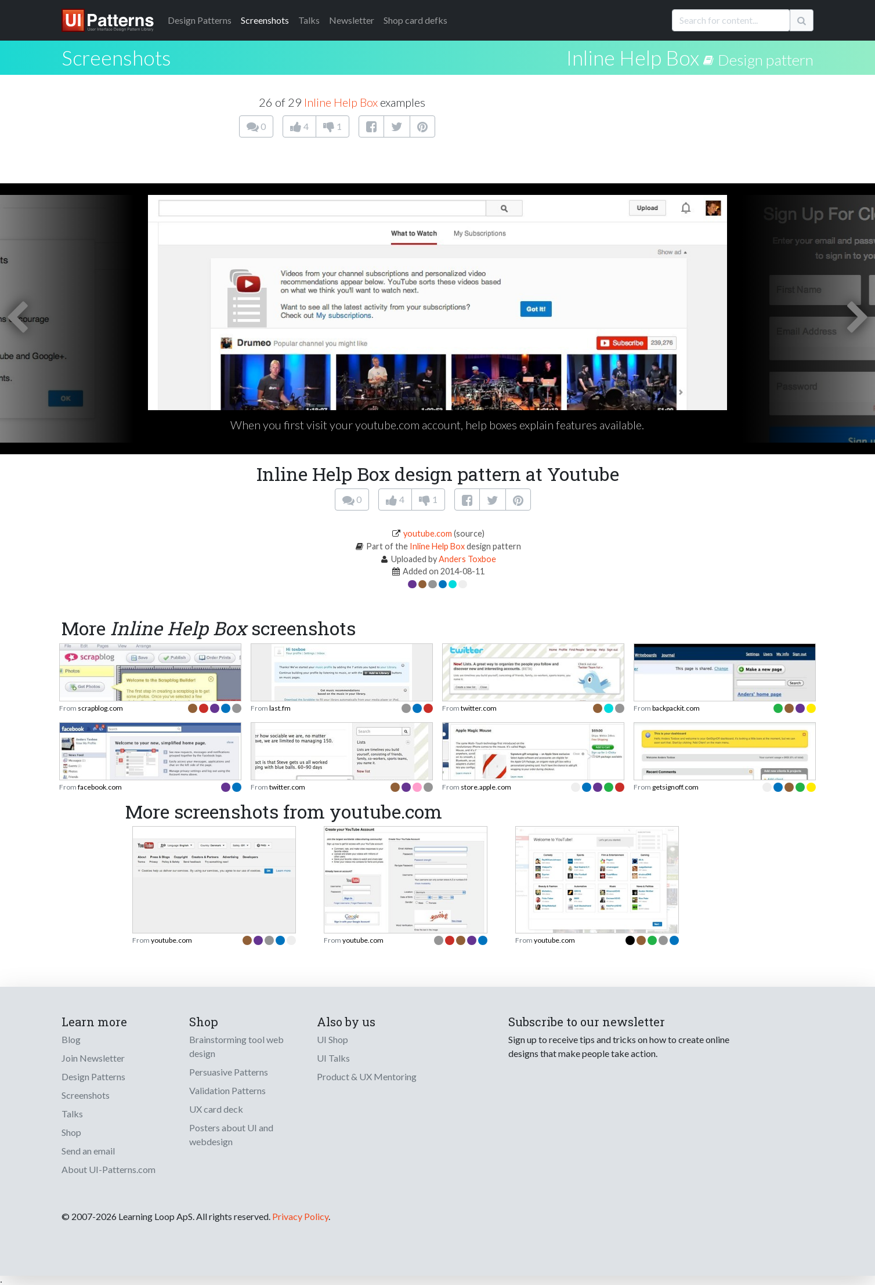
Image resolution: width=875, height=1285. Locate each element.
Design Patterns (93, 1076)
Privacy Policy (300, 1216)
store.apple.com (486, 787)
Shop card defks (415, 20)
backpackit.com (676, 708)
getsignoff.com (675, 787)
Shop (71, 1132)
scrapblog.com (100, 708)
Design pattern (765, 59)
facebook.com (100, 787)
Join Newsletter (93, 1057)
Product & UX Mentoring (367, 1076)
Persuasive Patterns (228, 1071)
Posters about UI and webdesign (231, 1134)
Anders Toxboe (467, 559)
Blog (71, 1039)
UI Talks (333, 1057)
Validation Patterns (227, 1090)
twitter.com (479, 708)
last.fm (280, 708)
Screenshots (265, 20)
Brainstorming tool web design (236, 1046)
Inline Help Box (632, 57)
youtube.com (427, 533)
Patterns (200, 20)
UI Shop (332, 1039)
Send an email (88, 1150)
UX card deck (216, 1108)
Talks (309, 20)
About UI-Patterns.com (109, 1169)
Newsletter (351, 20)
